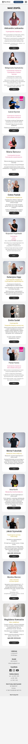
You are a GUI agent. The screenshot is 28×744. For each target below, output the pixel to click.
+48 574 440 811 (13, 661)
